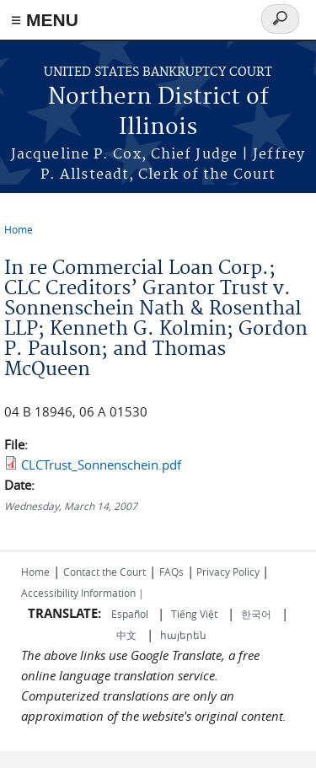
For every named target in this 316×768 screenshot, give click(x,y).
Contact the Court (104, 571)
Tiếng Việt (194, 613)
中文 (126, 635)
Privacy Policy (228, 571)
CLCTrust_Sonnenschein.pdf (101, 464)
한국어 (256, 613)
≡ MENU (44, 20)
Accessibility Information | (82, 592)
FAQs (171, 571)
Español (131, 613)
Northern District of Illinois (158, 112)
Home (18, 229)
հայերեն (183, 635)
